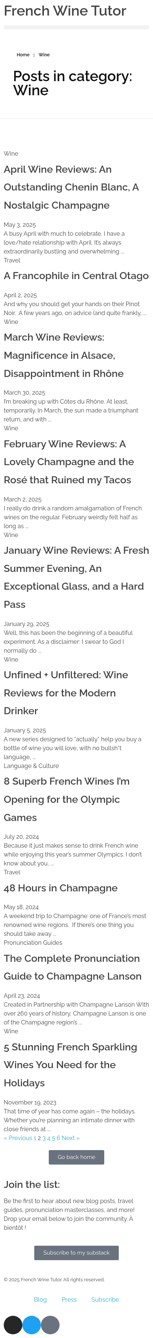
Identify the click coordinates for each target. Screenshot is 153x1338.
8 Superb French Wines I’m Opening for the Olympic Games (67, 799)
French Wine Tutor (65, 10)
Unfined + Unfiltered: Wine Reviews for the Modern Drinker (66, 692)
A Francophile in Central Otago (76, 275)
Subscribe (105, 1299)
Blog (40, 1299)
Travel (12, 260)
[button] (76, 27)
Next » (71, 1138)
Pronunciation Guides (33, 942)
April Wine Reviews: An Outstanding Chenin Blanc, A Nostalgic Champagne (71, 187)
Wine (11, 153)
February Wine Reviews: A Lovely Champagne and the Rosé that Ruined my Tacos (69, 462)
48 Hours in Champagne (61, 888)
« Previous (18, 1138)
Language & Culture (31, 765)
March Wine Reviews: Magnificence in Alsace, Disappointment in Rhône (64, 355)
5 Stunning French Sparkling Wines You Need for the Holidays (70, 1065)
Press (69, 1299)
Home (23, 54)
